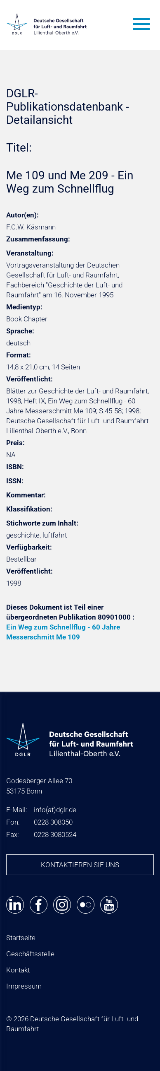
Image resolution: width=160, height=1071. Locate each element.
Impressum (24, 986)
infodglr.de (55, 810)
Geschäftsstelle (30, 954)
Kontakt (18, 970)
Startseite (20, 938)
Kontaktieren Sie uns (80, 865)
